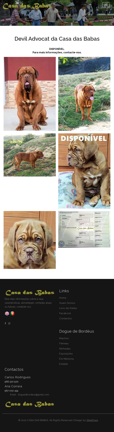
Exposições (66, 353)
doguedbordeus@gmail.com (33, 394)
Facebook (65, 313)
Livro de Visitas (68, 308)
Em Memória (66, 358)
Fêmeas (63, 343)
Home (62, 297)
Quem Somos (67, 303)
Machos (64, 338)
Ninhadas (64, 348)
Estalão (63, 364)
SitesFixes (92, 420)
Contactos (65, 318)
